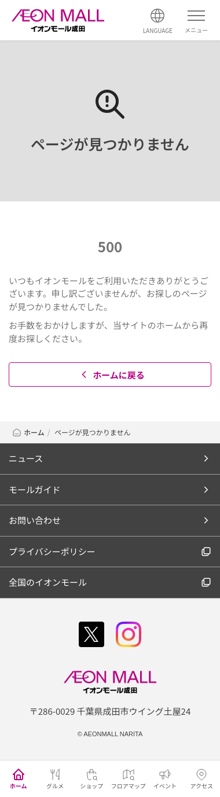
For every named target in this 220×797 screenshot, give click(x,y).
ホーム (28, 432)
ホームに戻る (111, 375)
